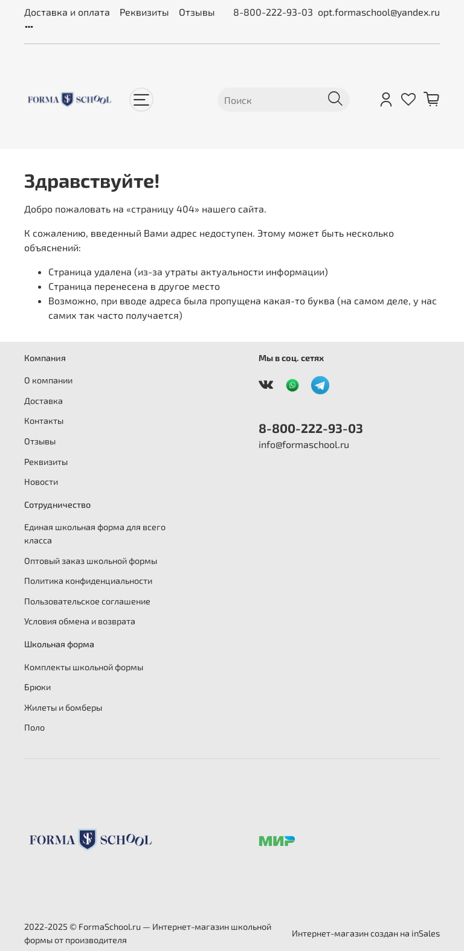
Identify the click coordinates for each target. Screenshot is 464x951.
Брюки (37, 687)
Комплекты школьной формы (83, 667)
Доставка (43, 400)
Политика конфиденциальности (88, 580)
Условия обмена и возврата (79, 621)
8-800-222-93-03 (273, 12)
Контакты (43, 420)
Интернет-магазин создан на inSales (366, 933)
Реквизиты (144, 12)
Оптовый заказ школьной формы (90, 561)
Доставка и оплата (67, 12)
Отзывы (197, 12)
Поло (34, 727)
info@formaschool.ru (304, 444)
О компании (48, 380)
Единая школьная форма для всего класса (95, 533)
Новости (41, 481)
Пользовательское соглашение (87, 601)
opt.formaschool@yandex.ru (379, 12)
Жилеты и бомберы (63, 707)
